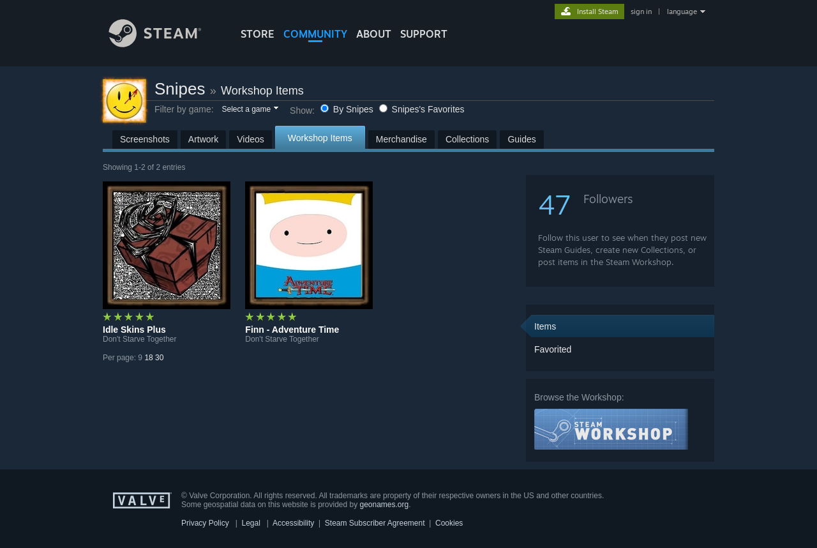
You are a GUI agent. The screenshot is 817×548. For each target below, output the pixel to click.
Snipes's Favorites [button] (422, 109)
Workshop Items (262, 90)
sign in (641, 11)
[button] (249, 110)
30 (159, 357)
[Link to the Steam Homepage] (165, 43)
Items (545, 326)
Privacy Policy (205, 523)
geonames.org (384, 504)
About (373, 33)
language (682, 11)
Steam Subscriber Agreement (375, 523)
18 (148, 357)
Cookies (449, 523)
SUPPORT (423, 33)
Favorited (552, 349)
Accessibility (293, 523)
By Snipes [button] (348, 109)
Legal (250, 523)
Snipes (180, 88)
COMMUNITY (315, 33)
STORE (257, 33)
